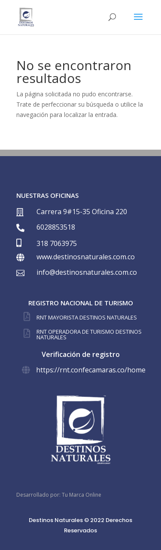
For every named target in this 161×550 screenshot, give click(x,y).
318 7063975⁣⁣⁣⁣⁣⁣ (56, 243)
